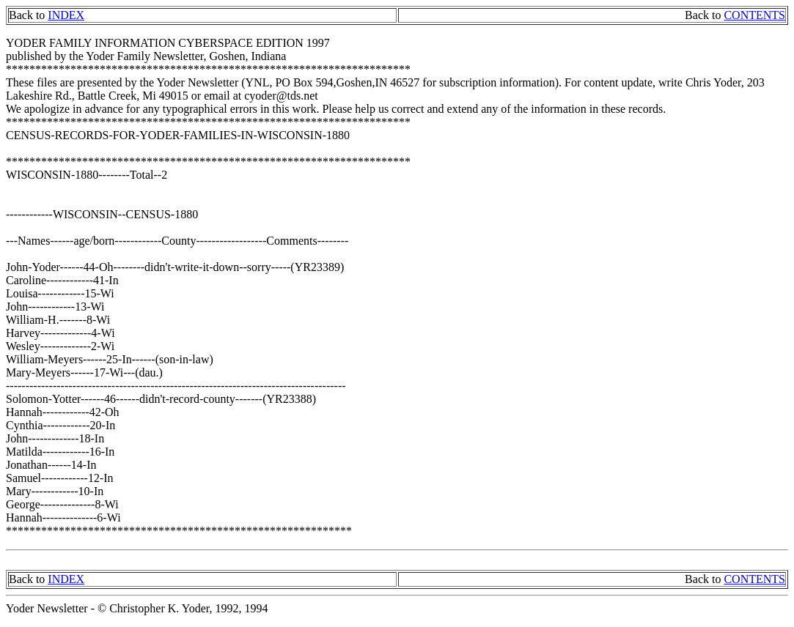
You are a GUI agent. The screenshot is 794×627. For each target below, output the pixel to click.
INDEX (66, 15)
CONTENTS (754, 15)
